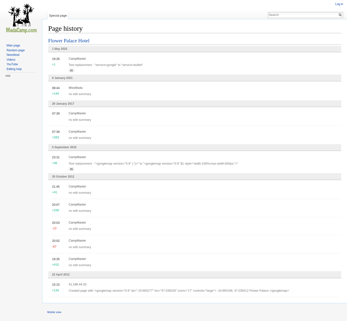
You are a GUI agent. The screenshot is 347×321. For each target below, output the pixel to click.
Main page (13, 45)
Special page (58, 15)
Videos (11, 59)
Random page (16, 50)
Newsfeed (13, 55)
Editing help (14, 69)
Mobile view (54, 312)
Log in (339, 4)
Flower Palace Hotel (68, 41)
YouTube (12, 64)
